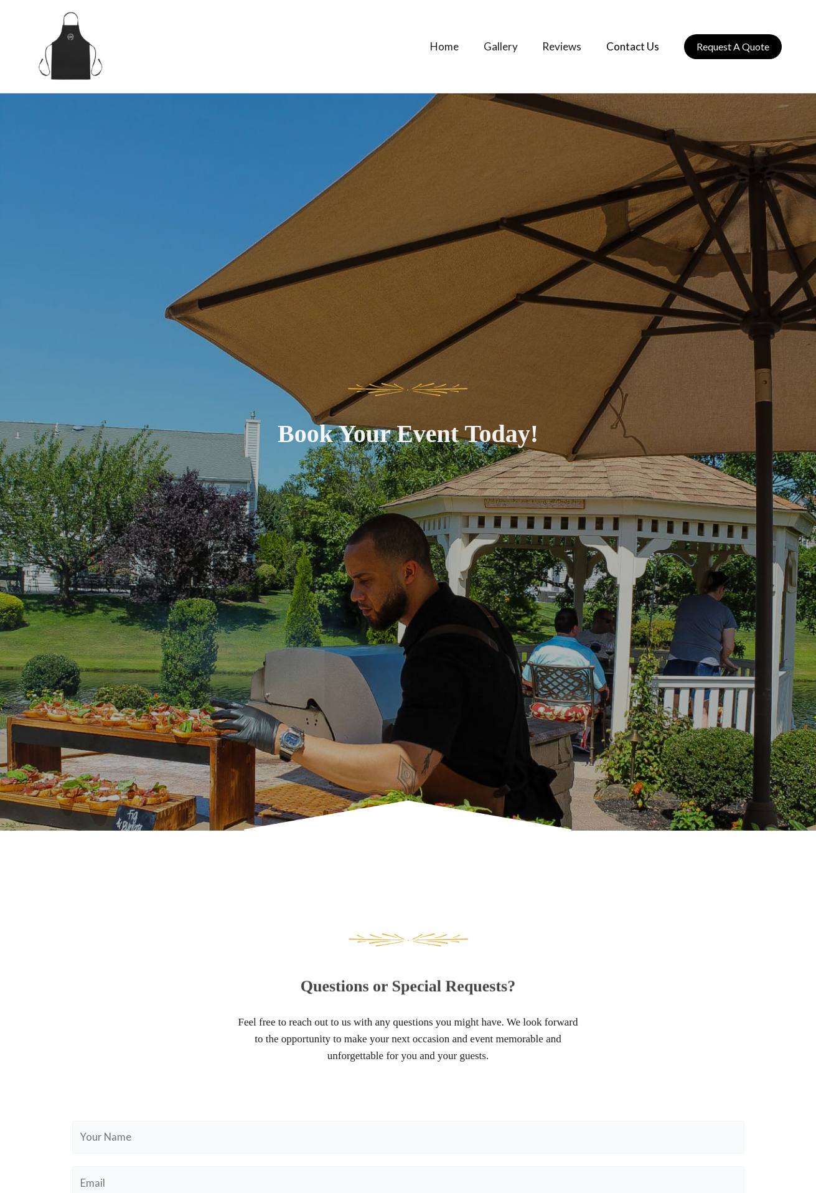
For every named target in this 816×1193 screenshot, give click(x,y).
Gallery (509, 46)
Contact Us (634, 46)
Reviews (567, 46)
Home (457, 46)
